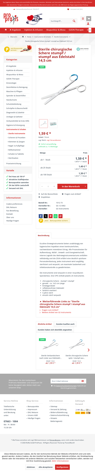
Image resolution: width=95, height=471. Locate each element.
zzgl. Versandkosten (54, 140)
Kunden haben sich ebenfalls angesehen (55, 330)
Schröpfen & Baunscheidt (16, 108)
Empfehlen (44, 197)
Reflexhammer (14, 150)
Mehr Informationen (60, 461)
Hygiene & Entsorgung (15, 125)
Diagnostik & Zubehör (15, 112)
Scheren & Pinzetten (16, 137)
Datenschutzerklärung (59, 415)
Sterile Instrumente (16, 133)
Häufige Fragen (12, 223)
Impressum (32, 409)
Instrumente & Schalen (16, 129)
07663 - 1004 (11, 421)
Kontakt (9, 216)
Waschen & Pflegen (14, 91)
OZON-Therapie (12, 79)
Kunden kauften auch (65, 324)
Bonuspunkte (33, 406)
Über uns (10, 220)
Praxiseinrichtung (13, 163)
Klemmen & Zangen (16, 141)
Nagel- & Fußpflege (16, 146)
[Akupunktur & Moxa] (56, 30)
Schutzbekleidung (13, 104)
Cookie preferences (14, 206)
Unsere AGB (33, 415)
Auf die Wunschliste (48, 194)
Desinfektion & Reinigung (16, 87)
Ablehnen (31, 467)
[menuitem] (88, 18)
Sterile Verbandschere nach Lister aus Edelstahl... (50, 356)
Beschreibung (43, 235)
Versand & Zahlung (58, 409)
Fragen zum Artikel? (71, 194)
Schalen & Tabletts (16, 154)
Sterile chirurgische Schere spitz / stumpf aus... (77, 356)
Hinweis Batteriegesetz (56, 419)
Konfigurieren (62, 467)
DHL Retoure (11, 210)
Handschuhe (11, 100)
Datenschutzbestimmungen (66, 386)
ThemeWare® (70, 443)
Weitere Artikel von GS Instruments (55, 312)
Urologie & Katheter (14, 117)
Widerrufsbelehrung (58, 412)
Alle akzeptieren (46, 467)
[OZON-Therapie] (76, 30)
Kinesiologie (11, 83)
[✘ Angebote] (15, 30)
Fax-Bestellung (12, 213)
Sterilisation (13, 158)
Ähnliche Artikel (45, 324)
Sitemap (53, 406)
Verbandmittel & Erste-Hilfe (17, 121)
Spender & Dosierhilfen (16, 95)
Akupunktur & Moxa (14, 74)
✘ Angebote (11, 66)
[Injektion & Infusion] (34, 30)
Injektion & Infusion (14, 70)
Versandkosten (55, 440)
